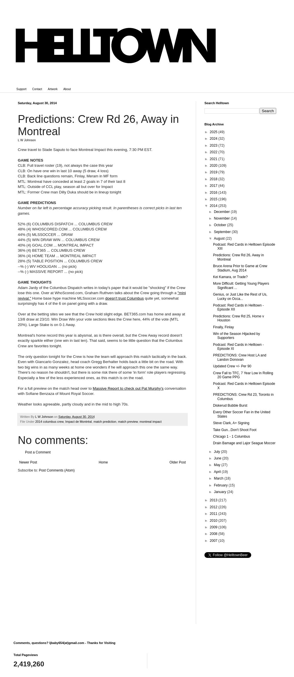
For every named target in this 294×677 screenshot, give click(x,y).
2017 (214, 186)
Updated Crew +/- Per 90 (232, 366)
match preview (128, 421)
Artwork (53, 89)
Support (21, 89)
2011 (214, 514)
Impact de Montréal (78, 421)
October (220, 225)
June (218, 458)
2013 (214, 500)
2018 (214, 179)
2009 (214, 527)
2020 (214, 166)
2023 (214, 145)
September (223, 232)
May (217, 465)
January (220, 492)
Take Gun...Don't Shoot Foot (234, 430)
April (218, 472)
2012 (214, 507)
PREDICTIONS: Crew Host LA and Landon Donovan (239, 357)
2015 (214, 199)
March (219, 478)
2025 (214, 132)
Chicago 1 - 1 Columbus (231, 436)
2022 (214, 152)
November (222, 218)
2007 (214, 541)
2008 (214, 534)
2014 (214, 206)
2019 (214, 172)
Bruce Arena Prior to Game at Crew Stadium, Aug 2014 (240, 268)
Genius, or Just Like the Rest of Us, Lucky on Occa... (240, 296)
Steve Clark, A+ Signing (231, 423)
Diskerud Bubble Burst (230, 406)
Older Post (177, 462)
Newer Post (28, 462)
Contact (37, 89)
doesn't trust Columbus (124, 298)
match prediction (105, 421)
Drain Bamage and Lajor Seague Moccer (244, 443)
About (67, 89)
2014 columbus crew (49, 421)
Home (103, 462)
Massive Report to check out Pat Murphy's (128, 388)
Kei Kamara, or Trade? (230, 277)
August (220, 238)
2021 (214, 159)
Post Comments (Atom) (57, 470)
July (217, 452)
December (222, 212)
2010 (214, 521)
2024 (214, 139)
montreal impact (151, 421)
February (221, 485)
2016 (214, 193)
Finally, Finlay (223, 327)
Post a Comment (38, 452)
